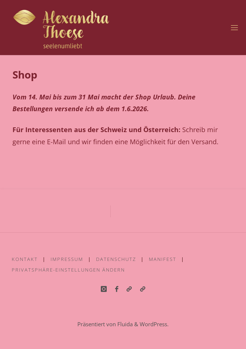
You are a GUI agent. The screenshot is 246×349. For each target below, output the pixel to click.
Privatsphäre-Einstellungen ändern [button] (68, 269)
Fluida (124, 324)
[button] (143, 289)
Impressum (67, 259)
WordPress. (154, 324)
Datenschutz (116, 259)
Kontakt (25, 259)
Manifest (162, 259)
